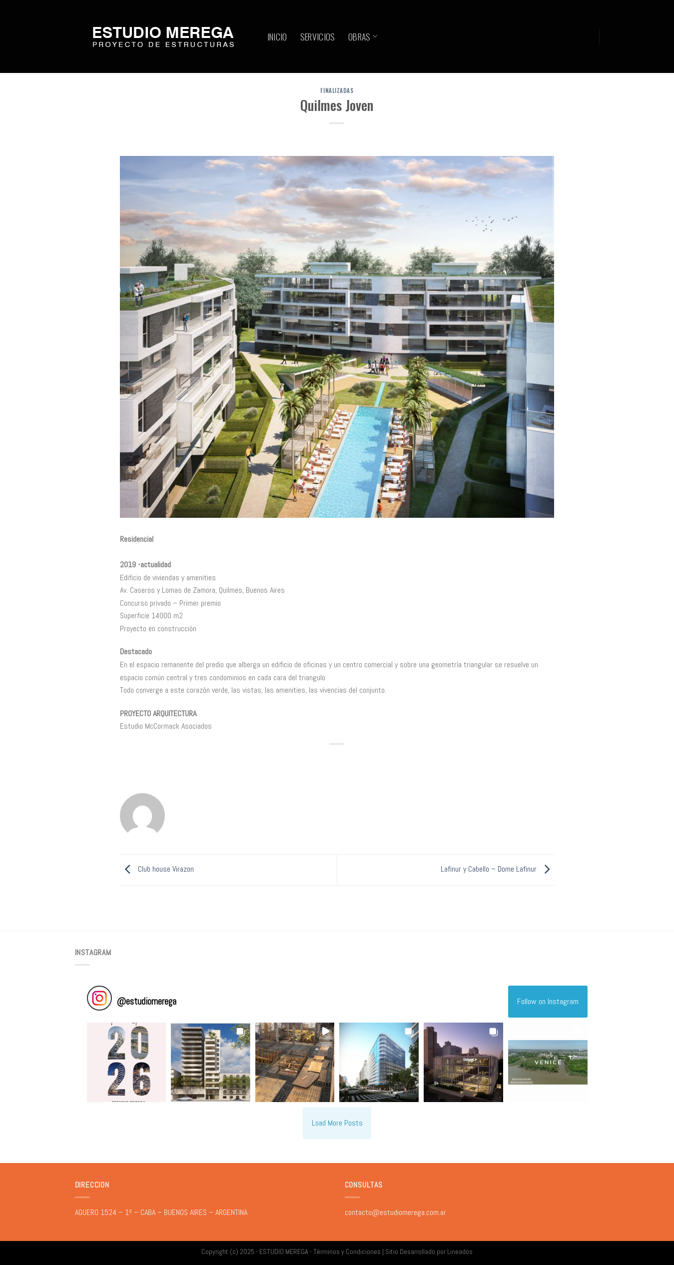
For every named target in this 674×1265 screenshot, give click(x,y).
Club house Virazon (157, 869)
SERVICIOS (317, 36)
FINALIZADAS (336, 90)
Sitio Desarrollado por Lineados (429, 1251)
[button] (126, 1062)
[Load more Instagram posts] (337, 1123)
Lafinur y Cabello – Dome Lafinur (498, 869)
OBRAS (362, 36)
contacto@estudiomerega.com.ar (395, 1212)
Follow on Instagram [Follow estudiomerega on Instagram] (548, 1001)
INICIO (277, 36)
